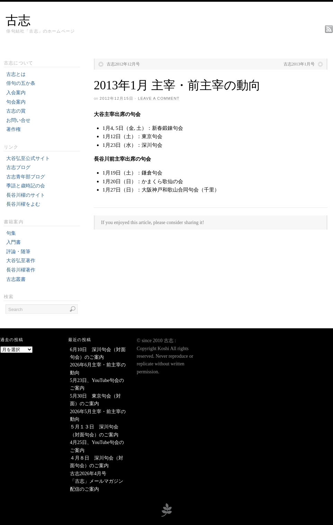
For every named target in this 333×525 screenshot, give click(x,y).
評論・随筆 (18, 251)
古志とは (16, 74)
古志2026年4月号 (88, 473)
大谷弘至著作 (20, 260)
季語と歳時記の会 (25, 185)
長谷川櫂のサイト (25, 195)
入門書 (13, 242)
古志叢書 (16, 279)
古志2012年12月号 (123, 64)
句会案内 (16, 102)
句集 (11, 233)
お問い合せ (18, 120)
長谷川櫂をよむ (23, 204)
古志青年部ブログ (25, 176)
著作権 (13, 129)
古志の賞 (16, 111)
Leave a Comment (158, 98)
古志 (18, 20)
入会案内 (16, 92)
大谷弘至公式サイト (28, 158)
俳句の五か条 (20, 83)
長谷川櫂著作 (20, 270)
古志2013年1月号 (299, 64)
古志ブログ (18, 167)
